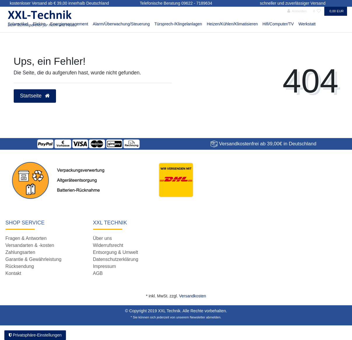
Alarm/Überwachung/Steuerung (121, 24)
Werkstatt (307, 24)
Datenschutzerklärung (116, 259)
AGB (98, 273)
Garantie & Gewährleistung (34, 259)
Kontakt (13, 273)
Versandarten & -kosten (30, 245)
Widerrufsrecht (108, 245)
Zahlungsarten (20, 252)
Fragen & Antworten (26, 238)
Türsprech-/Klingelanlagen (178, 24)
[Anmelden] (297, 11)
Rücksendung (20, 266)
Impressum (104, 266)
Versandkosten (192, 296)
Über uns (102, 238)
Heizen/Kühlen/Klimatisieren (232, 24)
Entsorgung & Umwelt (115, 252)
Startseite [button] (35, 96)
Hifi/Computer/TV (278, 24)
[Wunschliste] (317, 11)
